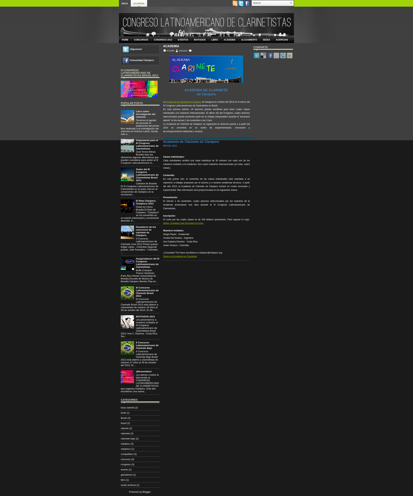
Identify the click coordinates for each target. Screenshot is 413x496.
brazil (123, 423)
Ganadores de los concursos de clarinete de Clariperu (146, 231)
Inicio (125, 3)
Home (125, 40)
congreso (126, 464)
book (123, 412)
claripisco (126, 449)
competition (127, 454)
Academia (138, 3)
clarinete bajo (128, 438)
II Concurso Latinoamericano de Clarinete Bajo (147, 345)
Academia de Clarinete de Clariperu (183, 102)
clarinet (125, 428)
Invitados (200, 40)
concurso (126, 459)
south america (128, 485)
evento (124, 469)
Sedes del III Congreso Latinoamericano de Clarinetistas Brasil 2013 (147, 175)
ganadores (126, 474)
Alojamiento (249, 40)
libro (123, 479)
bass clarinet (127, 407)
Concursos (141, 40)
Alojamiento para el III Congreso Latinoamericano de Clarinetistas (147, 144)
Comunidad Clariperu (142, 60)
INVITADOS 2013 (145, 316)
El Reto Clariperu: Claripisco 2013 (146, 202)
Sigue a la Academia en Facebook (180, 256)
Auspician (282, 40)
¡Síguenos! (136, 49)
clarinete (125, 433)
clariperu (125, 443)
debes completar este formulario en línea (183, 223)
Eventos (183, 40)
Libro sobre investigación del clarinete (145, 114)
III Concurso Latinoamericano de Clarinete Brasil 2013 (147, 291)
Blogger (146, 491)
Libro (214, 40)
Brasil (124, 418)
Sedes (266, 40)
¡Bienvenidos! (144, 371)
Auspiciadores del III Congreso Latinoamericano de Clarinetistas (147, 262)
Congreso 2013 (163, 40)
